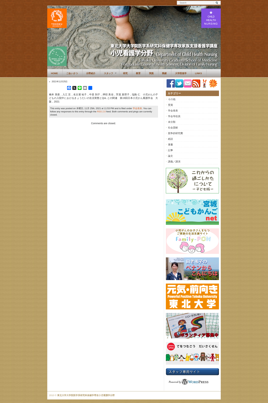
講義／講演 (174, 161)
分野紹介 (90, 73)
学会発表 (137, 108)
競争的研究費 (175, 133)
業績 (164, 73)
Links (198, 73)
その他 (171, 99)
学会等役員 (174, 116)
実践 (151, 73)
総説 (170, 138)
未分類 (171, 121)
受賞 (170, 104)
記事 (170, 150)
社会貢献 (173, 127)
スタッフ (108, 73)
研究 (125, 73)
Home (54, 73)
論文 (170, 155)
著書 (170, 144)
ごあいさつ (72, 73)
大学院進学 (181, 73)
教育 (138, 73)
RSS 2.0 (101, 111)
